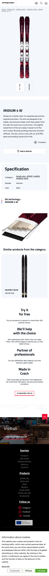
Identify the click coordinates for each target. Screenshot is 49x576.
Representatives (24, 461)
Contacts (24, 467)
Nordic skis (24, 478)
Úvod (4, 9)
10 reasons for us (24, 393)
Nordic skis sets (24, 493)
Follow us (24, 502)
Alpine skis (24, 481)
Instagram (24, 507)
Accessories (24, 496)
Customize (15, 571)
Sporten (24, 450)
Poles (24, 484)
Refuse (28, 571)
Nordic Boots (24, 490)
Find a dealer (24, 151)
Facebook (24, 511)
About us (24, 464)
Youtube (24, 515)
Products (24, 455)
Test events (24, 458)
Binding (24, 487)
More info (6, 566)
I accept (41, 571)
